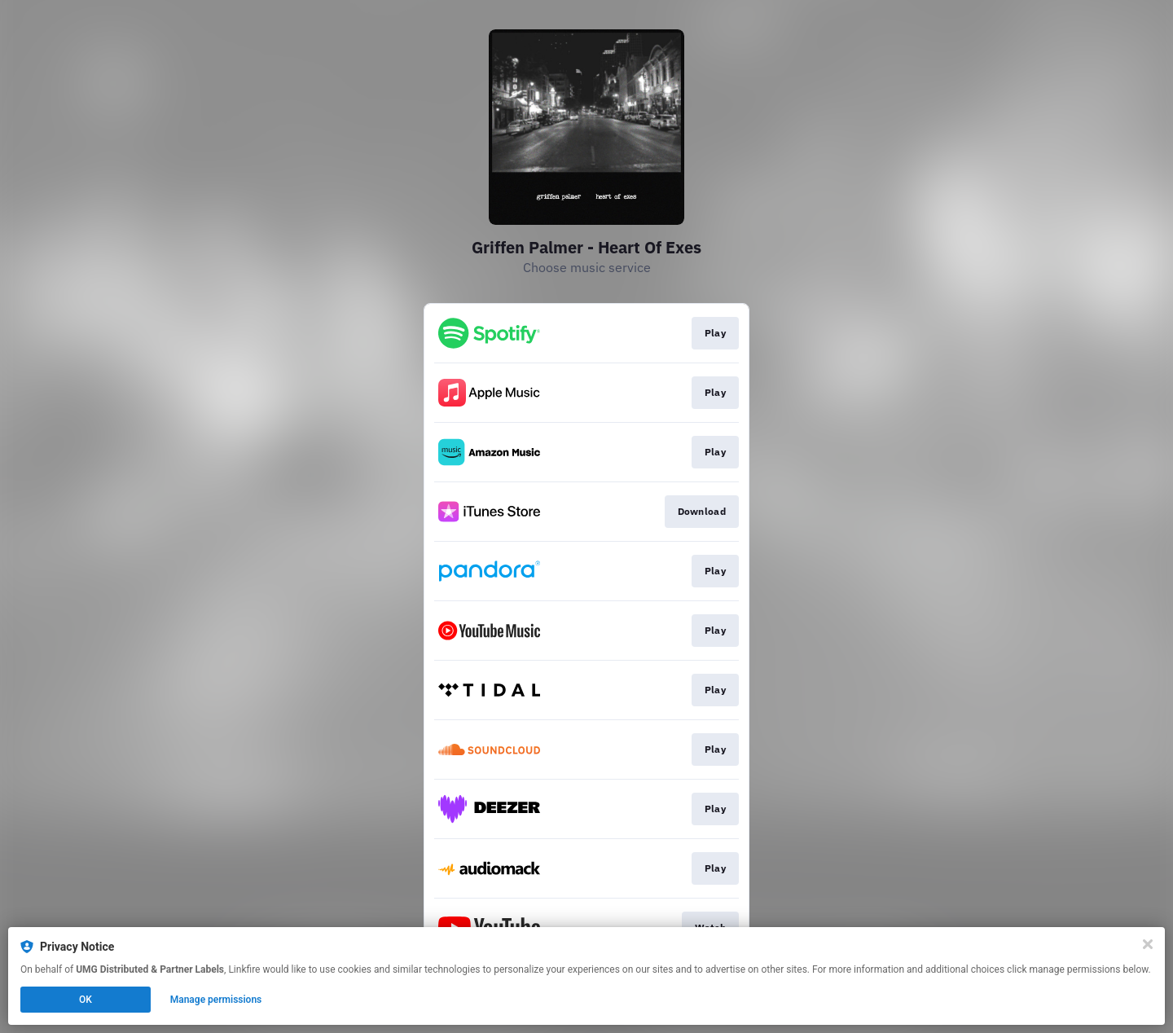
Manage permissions (216, 999)
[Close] (1148, 944)
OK (85, 999)
